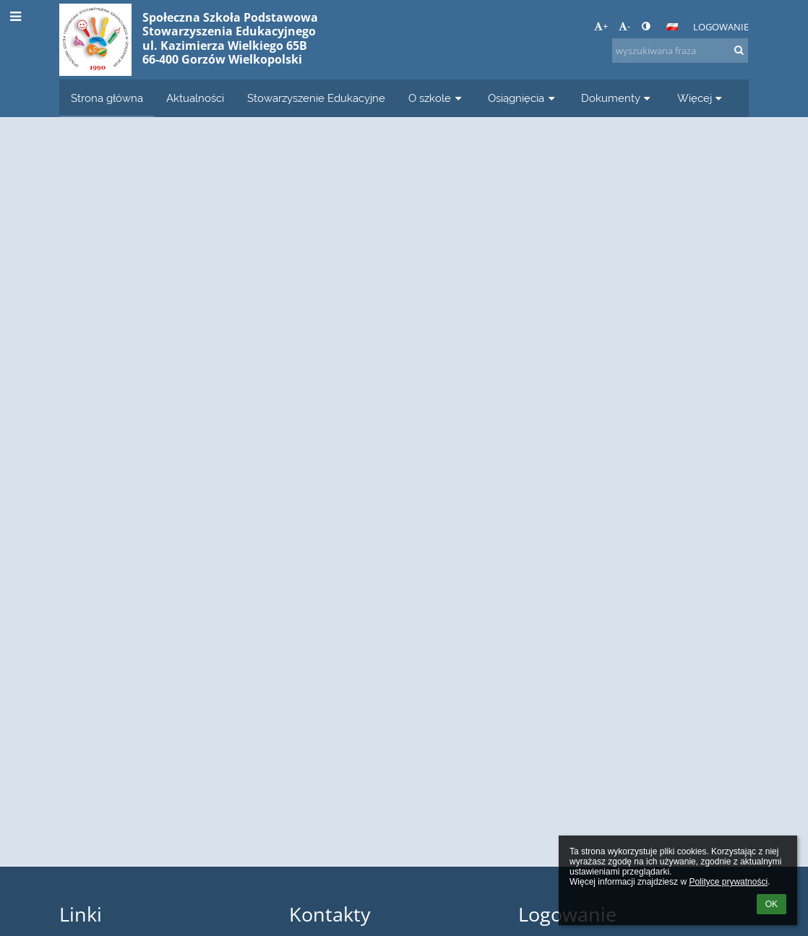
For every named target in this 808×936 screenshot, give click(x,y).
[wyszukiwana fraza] (680, 51)
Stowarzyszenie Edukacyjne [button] (316, 98)
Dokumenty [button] (617, 98)
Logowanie (721, 26)
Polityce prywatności (728, 882)
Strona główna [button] (107, 98)
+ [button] (601, 26)
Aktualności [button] (195, 98)
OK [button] (771, 904)
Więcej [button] (701, 98)
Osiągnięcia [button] (523, 98)
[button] (672, 26)
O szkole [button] (436, 98)
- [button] (624, 26)
